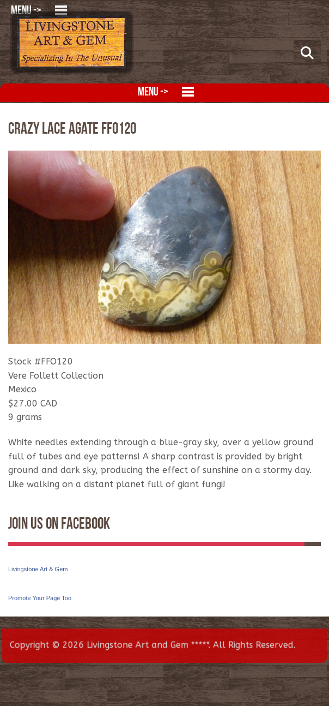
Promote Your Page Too (39, 598)
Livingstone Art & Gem (38, 569)
